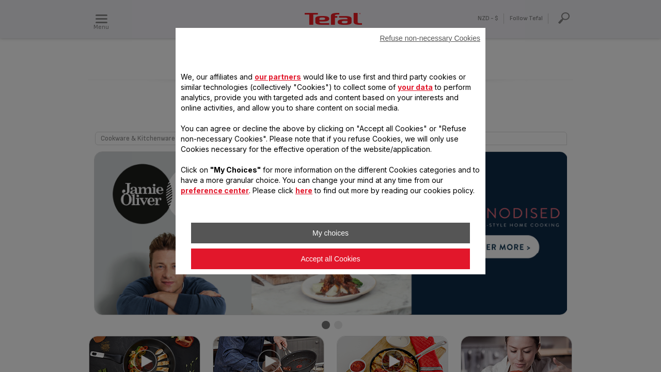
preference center (215, 190)
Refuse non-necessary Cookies (430, 38)
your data (415, 87)
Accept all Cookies (330, 259)
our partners (278, 76)
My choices (330, 233)
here (303, 190)
